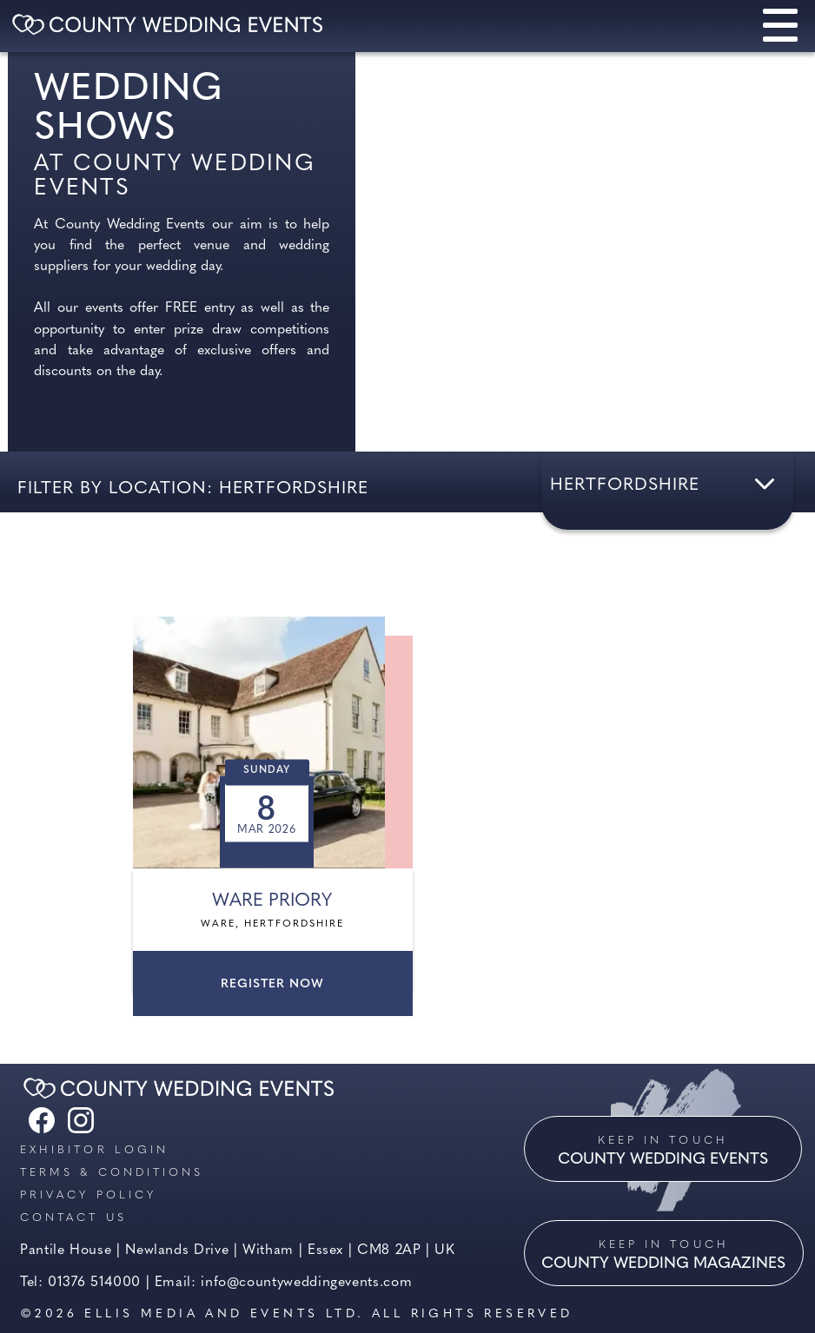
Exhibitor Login (94, 1150)
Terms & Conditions (111, 1172)
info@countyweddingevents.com (306, 1283)
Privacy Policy (88, 1195)
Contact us (73, 1218)
